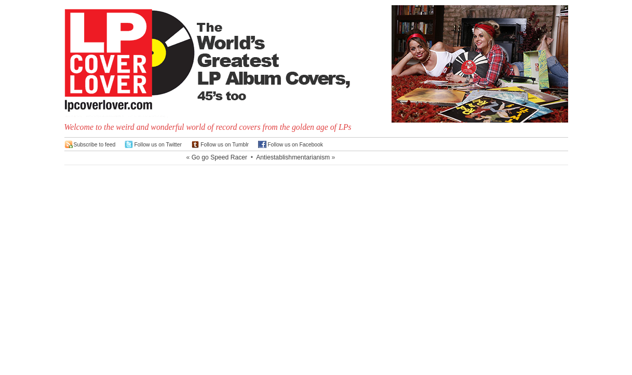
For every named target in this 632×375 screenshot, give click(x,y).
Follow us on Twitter (158, 145)
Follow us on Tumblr (224, 145)
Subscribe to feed (95, 145)
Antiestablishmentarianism (293, 157)
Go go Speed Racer (219, 157)
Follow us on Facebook (295, 145)
